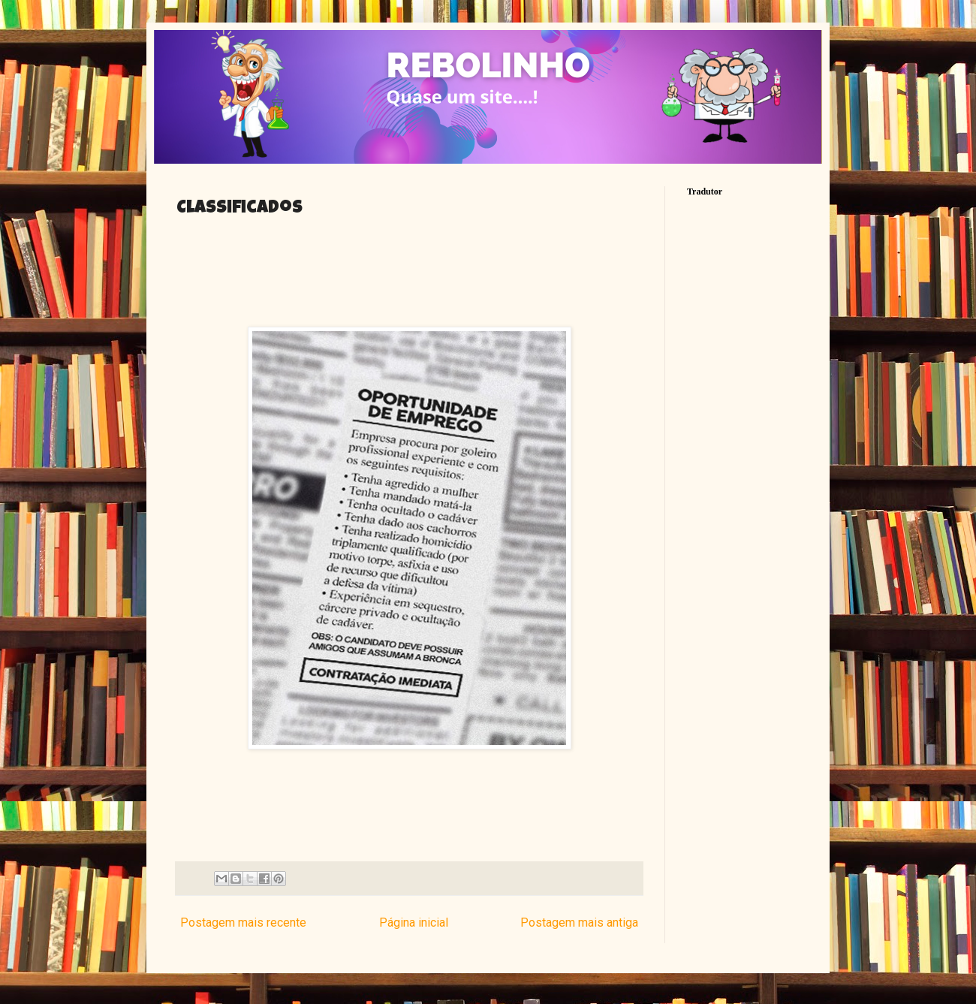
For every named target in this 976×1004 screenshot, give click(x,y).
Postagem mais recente (243, 922)
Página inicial (413, 922)
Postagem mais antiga (579, 922)
